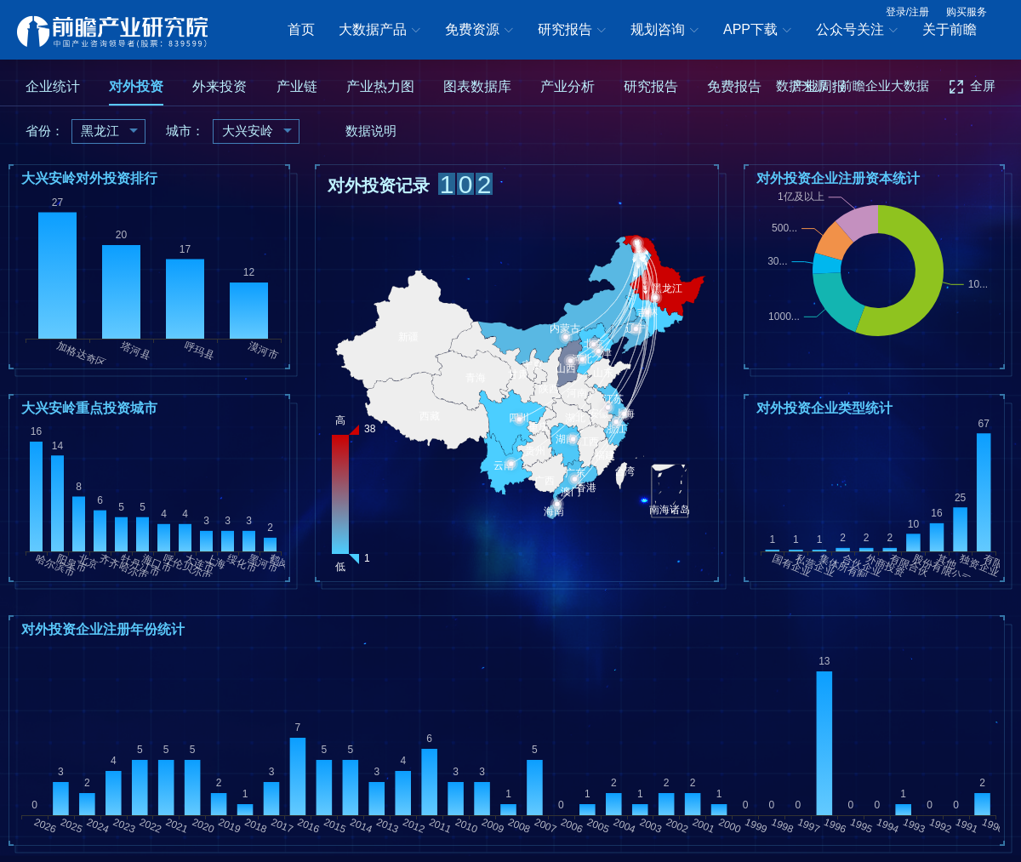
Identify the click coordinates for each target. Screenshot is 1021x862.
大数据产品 (379, 30)
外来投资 (219, 86)
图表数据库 (477, 86)
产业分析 (567, 86)
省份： (45, 130)
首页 (301, 29)
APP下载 (757, 30)
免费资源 (479, 30)
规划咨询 (664, 30)
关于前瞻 (949, 29)
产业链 (297, 86)
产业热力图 (380, 86)
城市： (185, 130)
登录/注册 (907, 12)
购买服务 (966, 12)
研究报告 (572, 30)
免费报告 (734, 86)
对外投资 (136, 86)
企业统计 (53, 86)
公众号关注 (857, 30)
